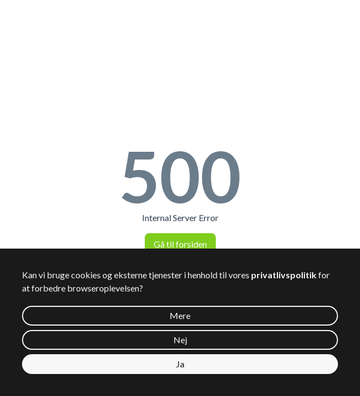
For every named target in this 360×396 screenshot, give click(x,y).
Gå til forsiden (180, 244)
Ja (180, 364)
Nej (180, 339)
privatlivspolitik (284, 275)
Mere (180, 315)
